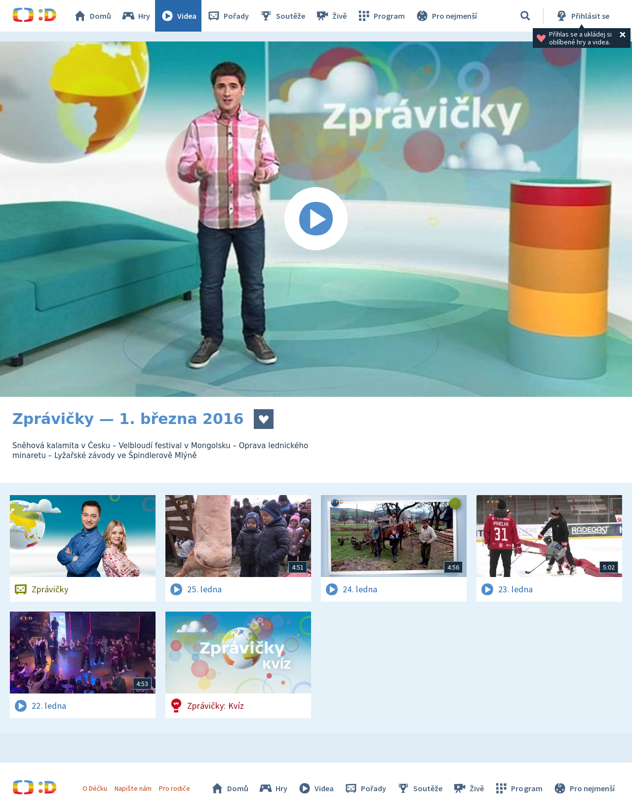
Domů (92, 15)
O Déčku (94, 788)
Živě (331, 15)
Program (380, 15)
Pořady (227, 15)
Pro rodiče (174, 788)
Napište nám (133, 788)
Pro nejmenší (446, 15)
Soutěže (282, 15)
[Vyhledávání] (525, 16)
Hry (135, 15)
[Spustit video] (316, 219)
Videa (178, 15)
